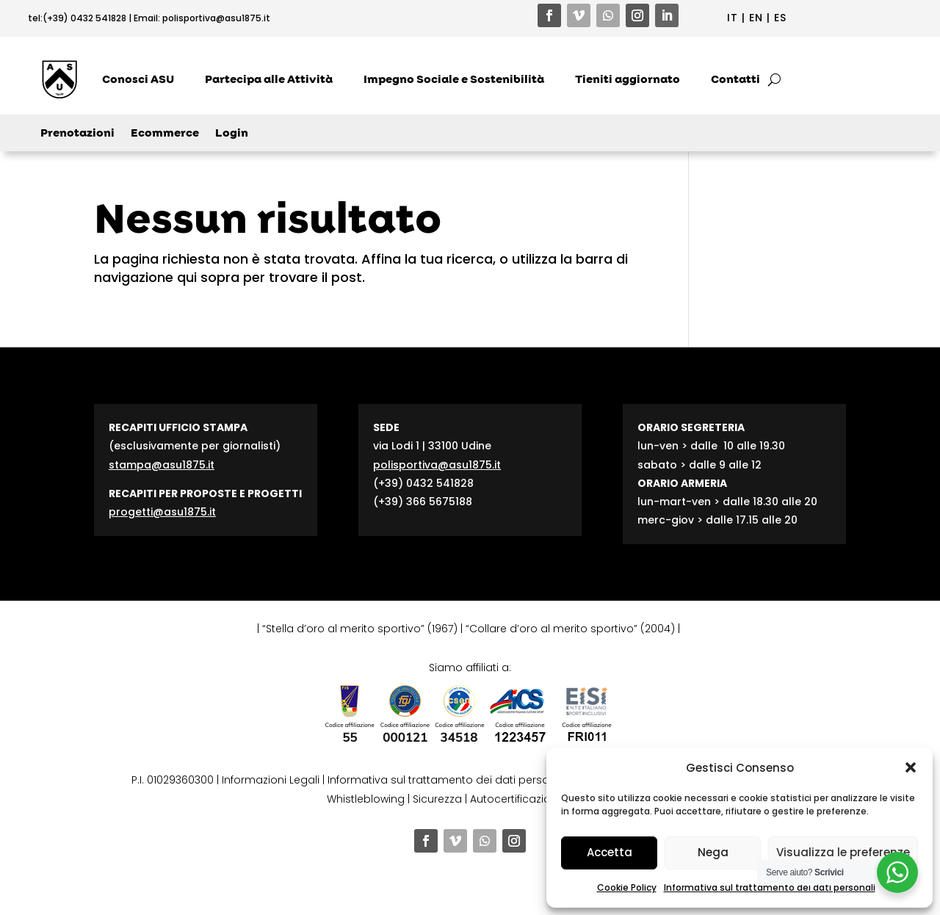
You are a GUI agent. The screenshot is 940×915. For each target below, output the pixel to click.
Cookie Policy (627, 887)
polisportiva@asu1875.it (216, 18)
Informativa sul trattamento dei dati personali (769, 887)
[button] (910, 767)
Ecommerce (165, 134)
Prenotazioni (77, 134)
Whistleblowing (366, 799)
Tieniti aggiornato (627, 79)
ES (780, 17)
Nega (713, 852)
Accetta (609, 852)
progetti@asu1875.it (162, 511)
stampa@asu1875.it (161, 465)
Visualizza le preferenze (843, 852)
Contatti (735, 79)
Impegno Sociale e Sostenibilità (454, 79)
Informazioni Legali (270, 780)
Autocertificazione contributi (543, 799)
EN (756, 17)
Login (231, 134)
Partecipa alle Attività (269, 79)
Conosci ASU (138, 79)
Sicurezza (437, 799)
